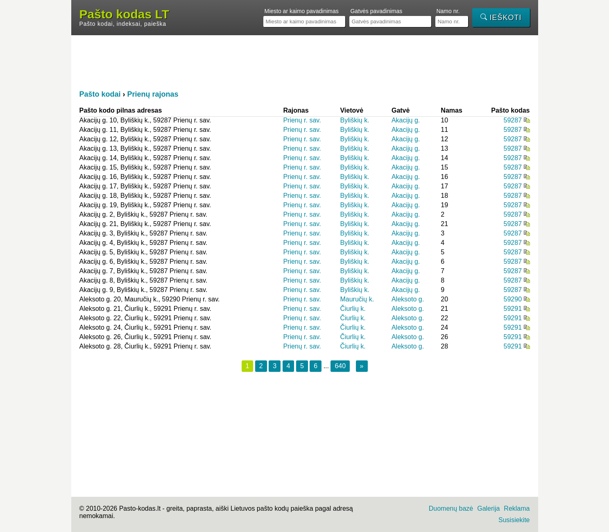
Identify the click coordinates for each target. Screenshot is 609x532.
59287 (513, 120)
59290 (513, 299)
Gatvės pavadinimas (376, 11)
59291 (513, 308)
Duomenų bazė (451, 508)
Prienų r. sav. (302, 120)
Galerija (488, 508)
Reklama (517, 508)
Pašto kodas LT (124, 14)
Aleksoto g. (408, 299)
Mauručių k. (357, 299)
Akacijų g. (406, 120)
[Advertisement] (304, 61)
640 (340, 365)
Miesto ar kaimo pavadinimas (301, 11)
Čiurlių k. (352, 308)
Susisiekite (514, 519)
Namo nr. (448, 11)
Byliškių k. (354, 120)
